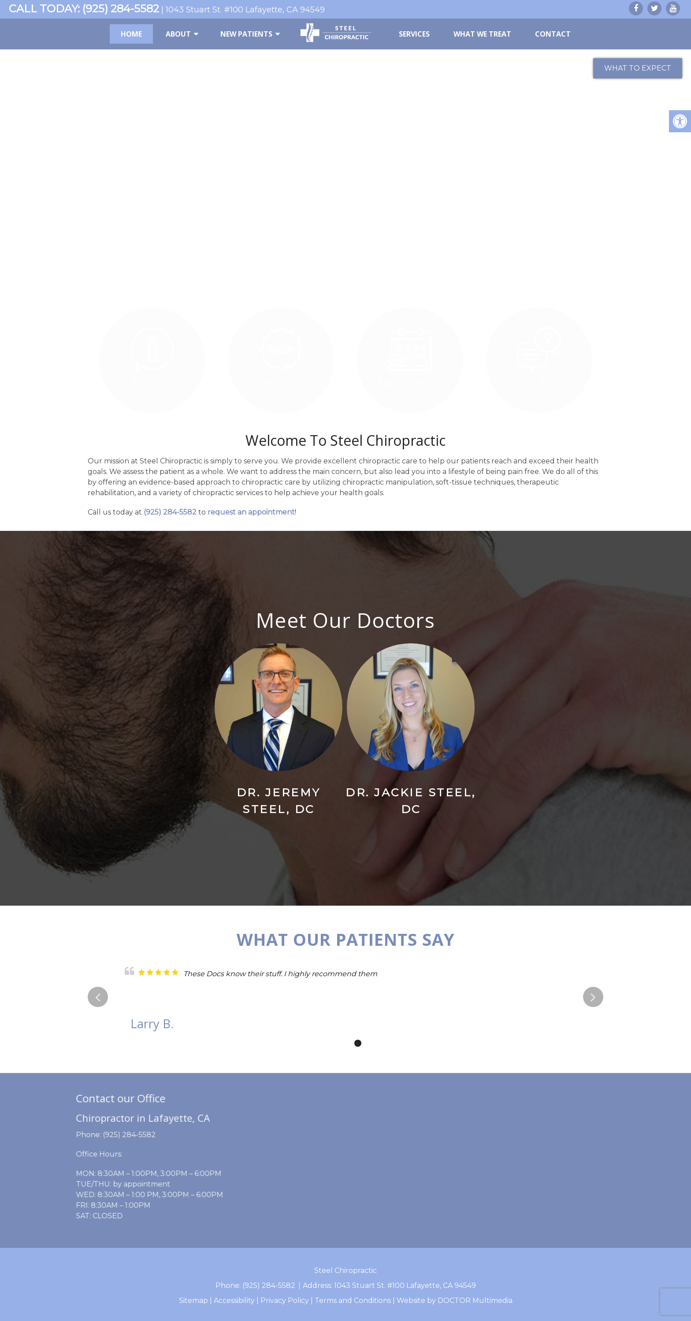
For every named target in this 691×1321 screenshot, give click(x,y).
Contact (553, 34)
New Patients (246, 34)
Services (414, 34)
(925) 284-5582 (170, 512)
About (178, 34)
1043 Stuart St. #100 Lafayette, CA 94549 (245, 10)
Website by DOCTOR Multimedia (455, 1300)
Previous (98, 997)
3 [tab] (357, 1043)
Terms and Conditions (353, 1300)
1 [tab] (331, 1043)
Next (593, 997)
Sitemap (193, 1300)
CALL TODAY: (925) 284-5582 (84, 8)
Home (131, 34)
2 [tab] (344, 1043)
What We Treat (482, 34)
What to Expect (637, 68)
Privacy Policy (284, 1300)
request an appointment (251, 512)
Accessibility (234, 1300)
